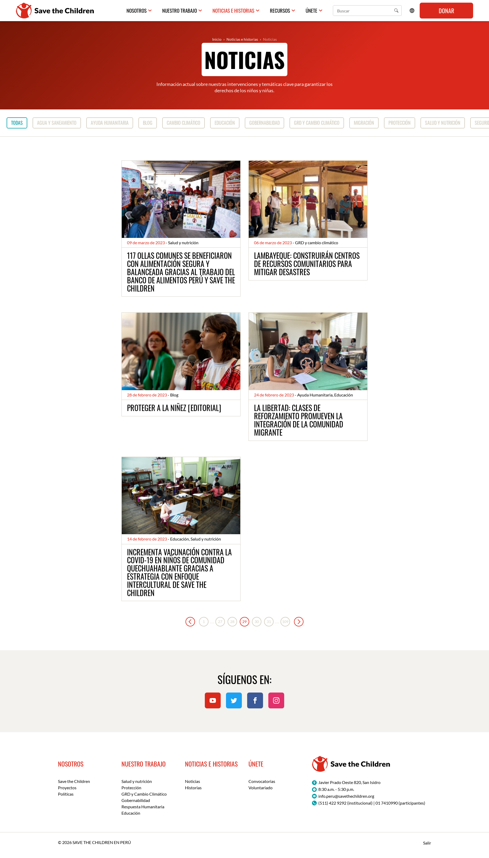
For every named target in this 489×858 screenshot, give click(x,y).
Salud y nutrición (442, 122)
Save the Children (74, 781)
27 (220, 622)
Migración (364, 122)
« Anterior (190, 622)
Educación (225, 122)
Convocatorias (261, 781)
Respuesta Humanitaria (142, 806)
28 (232, 622)
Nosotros (143, 10)
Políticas (66, 794)
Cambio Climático (183, 122)
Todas (17, 122)
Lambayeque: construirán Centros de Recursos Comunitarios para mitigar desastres (307, 264)
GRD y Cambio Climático (144, 794)
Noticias (270, 39)
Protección (399, 122)
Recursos (281, 10)
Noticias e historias (236, 10)
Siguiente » (299, 622)
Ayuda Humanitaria (110, 122)
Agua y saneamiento (56, 122)
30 (257, 622)
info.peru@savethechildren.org (346, 796)
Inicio (216, 39)
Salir (427, 843)
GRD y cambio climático (316, 122)
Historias (193, 787)
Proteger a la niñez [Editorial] (174, 408)
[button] (396, 11)
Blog (147, 122)
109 (285, 622)
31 (269, 622)
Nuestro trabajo (185, 10)
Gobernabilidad (264, 122)
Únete (311, 10)
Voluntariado (260, 787)
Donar (446, 10)
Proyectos (67, 787)
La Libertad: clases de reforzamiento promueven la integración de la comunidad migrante (298, 420)
